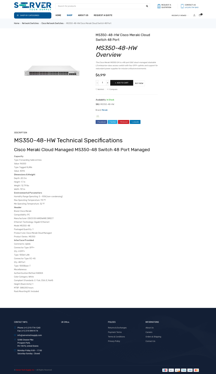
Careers (149, 331)
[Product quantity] (103, 83)
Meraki (105, 109)
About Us (150, 327)
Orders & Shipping (153, 336)
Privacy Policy (114, 340)
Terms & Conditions (116, 336)
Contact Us (150, 340)
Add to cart (124, 83)
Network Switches (30, 23)
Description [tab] (20, 132)
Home (16, 23)
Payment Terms (115, 331)
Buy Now (143, 83)
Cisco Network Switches (52, 23)
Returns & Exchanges (117, 327)
